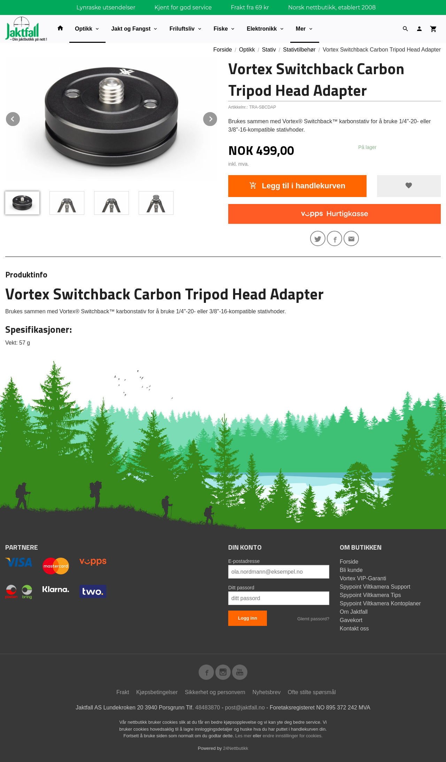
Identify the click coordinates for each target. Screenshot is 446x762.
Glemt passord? (313, 618)
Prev (20, 117)
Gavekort (351, 620)
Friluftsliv (181, 29)
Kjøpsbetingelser (157, 692)
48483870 (207, 707)
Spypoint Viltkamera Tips (370, 595)
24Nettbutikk (235, 748)
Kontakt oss (354, 628)
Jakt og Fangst (131, 29)
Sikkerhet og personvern (215, 692)
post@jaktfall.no (245, 707)
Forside (222, 50)
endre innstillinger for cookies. (293, 735)
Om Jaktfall (354, 612)
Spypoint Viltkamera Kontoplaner (380, 603)
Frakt (122, 692)
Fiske (221, 29)
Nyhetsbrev (266, 692)
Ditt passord (241, 587)
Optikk (83, 29)
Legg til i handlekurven (297, 185)
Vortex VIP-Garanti (363, 578)
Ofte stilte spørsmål (312, 692)
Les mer (244, 735)
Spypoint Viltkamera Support (375, 587)
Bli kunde (351, 570)
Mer (301, 29)
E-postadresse (244, 561)
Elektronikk (262, 29)
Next (217, 117)
